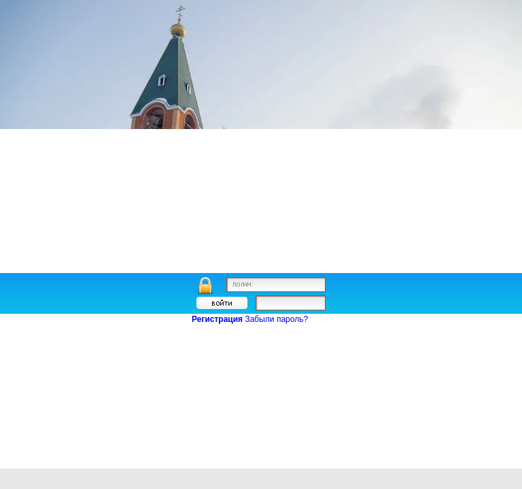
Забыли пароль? (276, 319)
